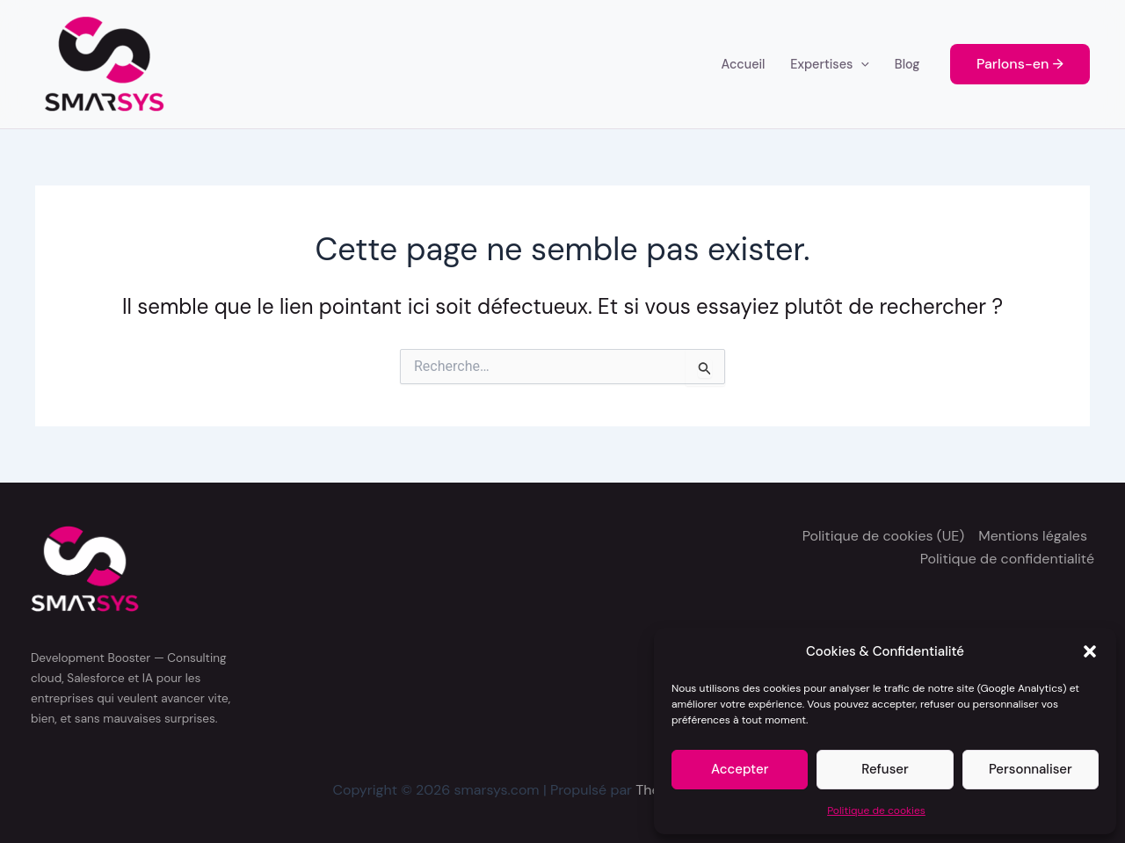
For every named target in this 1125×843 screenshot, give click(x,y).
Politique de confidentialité (1007, 558)
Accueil (744, 64)
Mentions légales (1032, 536)
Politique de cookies (876, 810)
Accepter (739, 769)
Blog (907, 64)
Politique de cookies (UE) (883, 536)
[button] (1090, 651)
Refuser (884, 769)
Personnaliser (1030, 769)
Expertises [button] (829, 64)
